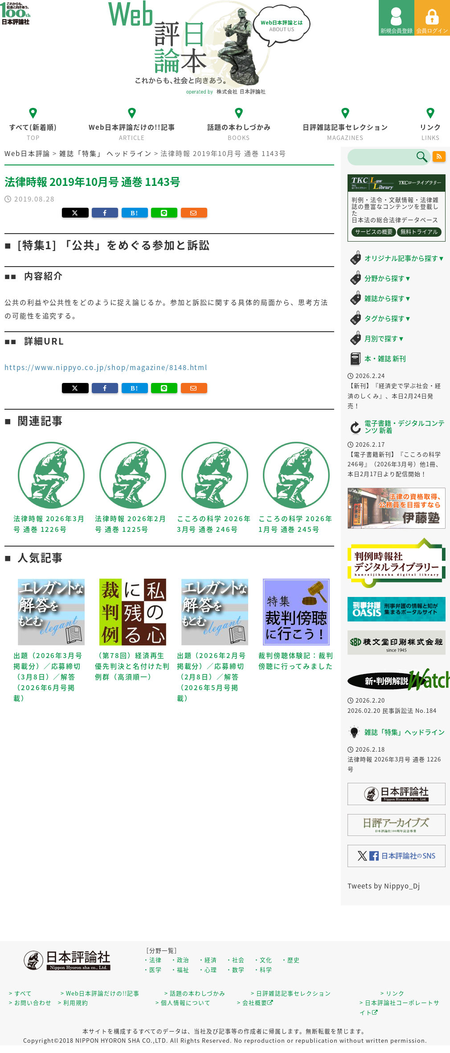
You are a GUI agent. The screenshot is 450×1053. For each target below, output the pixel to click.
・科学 (263, 969)
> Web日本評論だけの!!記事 (100, 993)
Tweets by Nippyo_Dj (384, 886)
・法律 (152, 959)
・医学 (152, 969)
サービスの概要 (374, 232)
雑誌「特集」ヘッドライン (404, 732)
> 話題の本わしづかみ (194, 993)
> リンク (392, 993)
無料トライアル (419, 232)
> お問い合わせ (30, 1002)
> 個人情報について (183, 1002)
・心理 (207, 969)
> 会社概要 (255, 1002)
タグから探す (387, 318)
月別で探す (384, 338)
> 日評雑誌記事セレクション (291, 993)
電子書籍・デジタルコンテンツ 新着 (404, 427)
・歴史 (290, 959)
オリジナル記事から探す (404, 258)
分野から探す (387, 278)
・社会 (235, 959)
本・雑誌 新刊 (385, 358)
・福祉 (180, 969)
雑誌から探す (387, 298)
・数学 (235, 969)
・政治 (180, 959)
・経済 (207, 959)
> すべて (20, 993)
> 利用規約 (73, 1002)
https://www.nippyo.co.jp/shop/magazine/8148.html (106, 367)
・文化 (263, 959)
